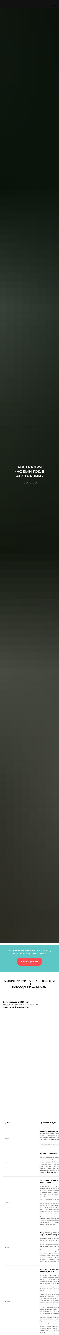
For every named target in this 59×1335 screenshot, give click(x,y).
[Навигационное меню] (54, 4)
